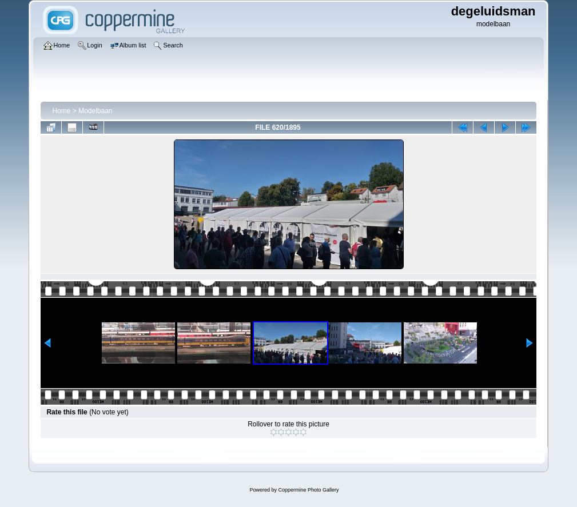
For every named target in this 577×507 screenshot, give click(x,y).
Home (61, 111)
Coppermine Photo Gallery (308, 490)
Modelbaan (95, 111)
